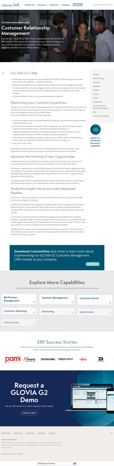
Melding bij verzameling (46, 463)
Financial (96, 82)
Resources (18, 433)
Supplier (96, 90)
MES (94, 112)
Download (92, 264)
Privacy (20, 454)
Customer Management (12, 22)
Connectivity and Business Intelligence (101, 107)
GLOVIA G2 (5, 433)
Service (95, 98)
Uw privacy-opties (64, 463)
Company (41, 433)
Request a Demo (29, 413)
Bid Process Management (11, 306)
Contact (51, 433)
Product (96, 74)
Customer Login (99, 5)
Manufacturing (98, 78)
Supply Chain (98, 102)
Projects (96, 94)
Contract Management (55, 305)
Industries (29, 433)
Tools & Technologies (101, 116)
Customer (96, 86)
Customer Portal (89, 306)
